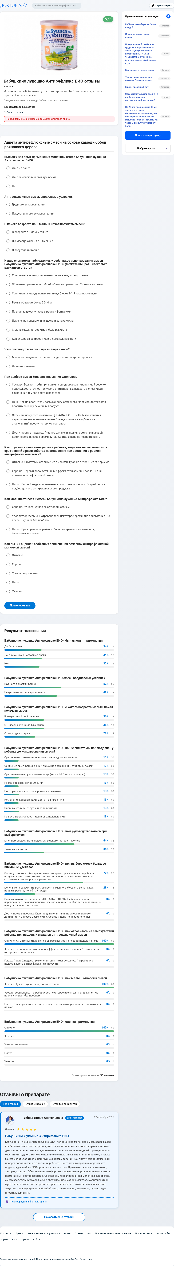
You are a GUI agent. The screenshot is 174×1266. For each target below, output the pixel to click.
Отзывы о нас (83, 1233)
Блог (14, 1239)
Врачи (19, 1233)
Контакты (5, 1233)
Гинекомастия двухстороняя (140, 70)
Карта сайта (164, 1233)
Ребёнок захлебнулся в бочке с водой (140, 26)
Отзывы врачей (35, 1103)
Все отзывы (10, 1103)
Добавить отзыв (13, 112)
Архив (25, 1239)
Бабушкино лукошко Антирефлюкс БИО (56, 5)
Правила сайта (143, 1233)
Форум (4, 1239)
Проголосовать (20, 605)
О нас (67, 1233)
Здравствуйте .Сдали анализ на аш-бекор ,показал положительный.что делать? (141, 97)
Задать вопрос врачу (148, 135)
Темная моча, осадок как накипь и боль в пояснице (138, 78)
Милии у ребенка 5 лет (136, 87)
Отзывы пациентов (65, 1103)
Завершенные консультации (43, 1233)
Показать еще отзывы (59, 1217)
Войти (36, 1239)
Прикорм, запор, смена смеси (137, 36)
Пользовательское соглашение (113, 1233)
